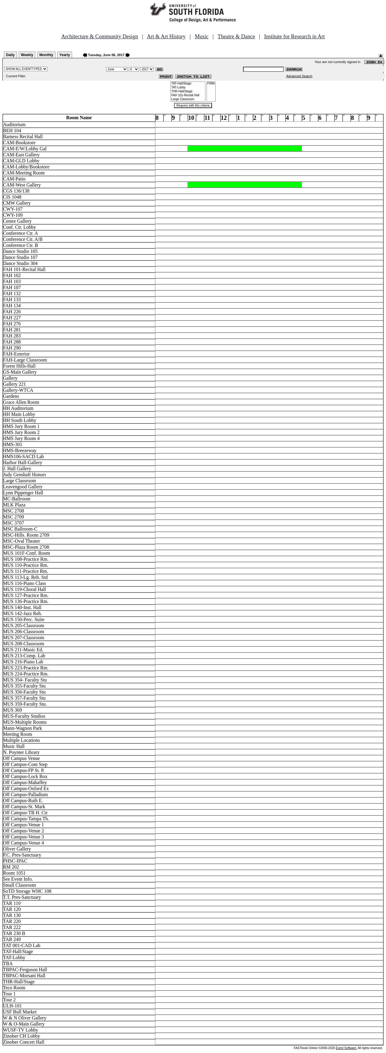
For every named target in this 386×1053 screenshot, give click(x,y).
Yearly (64, 55)
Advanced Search (299, 76)
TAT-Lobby (188, 88)
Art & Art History (166, 37)
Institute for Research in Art (294, 37)
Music (201, 37)
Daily (10, 55)
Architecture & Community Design (99, 37)
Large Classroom (188, 99)
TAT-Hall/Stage (188, 84)
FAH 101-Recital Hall (188, 95)
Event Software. (346, 1048)
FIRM (211, 84)
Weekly (27, 55)
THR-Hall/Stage (188, 92)
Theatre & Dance (236, 37)
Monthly (46, 55)
